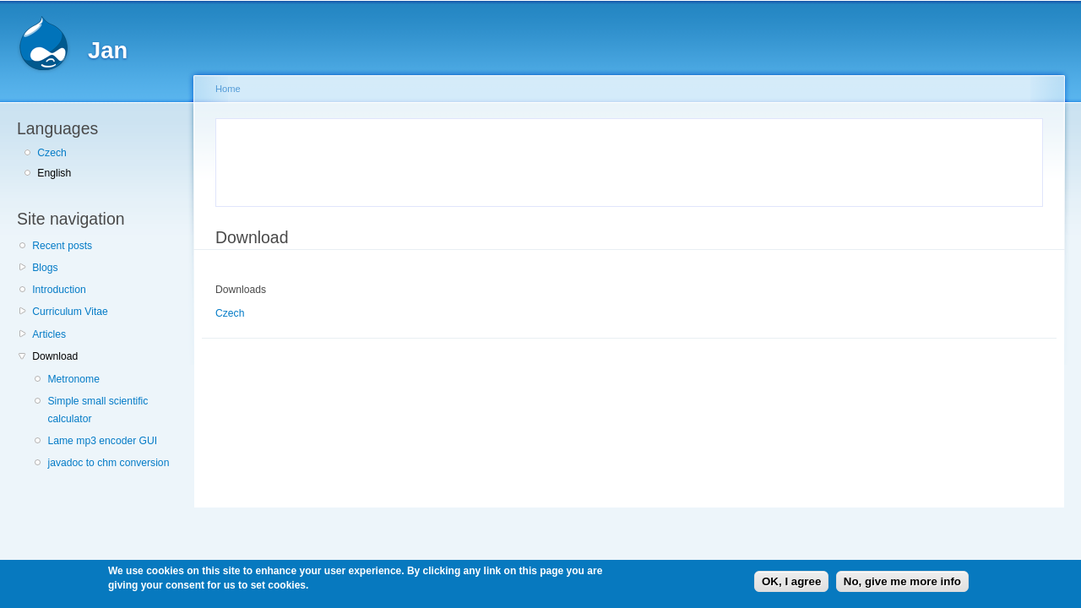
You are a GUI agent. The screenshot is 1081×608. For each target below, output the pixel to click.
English (54, 173)
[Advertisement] (424, 159)
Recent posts (62, 246)
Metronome (73, 379)
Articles (49, 334)
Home (228, 89)
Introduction (59, 290)
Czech (51, 153)
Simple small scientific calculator (97, 410)
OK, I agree (791, 581)
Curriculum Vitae (70, 312)
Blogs (44, 268)
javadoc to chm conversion (108, 463)
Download (55, 356)
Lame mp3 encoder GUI (102, 441)
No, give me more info (902, 581)
